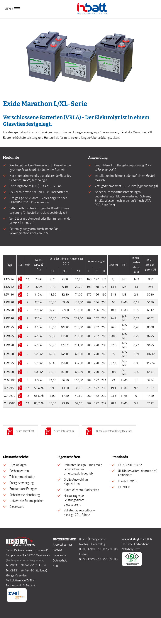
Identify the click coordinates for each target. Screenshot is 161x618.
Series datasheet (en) (64, 431)
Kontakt (57, 550)
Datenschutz (60, 560)
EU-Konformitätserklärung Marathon (113, 431)
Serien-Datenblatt (25, 431)
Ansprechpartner (62, 544)
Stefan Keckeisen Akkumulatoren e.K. (27, 550)
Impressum (59, 555)
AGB (55, 566)
